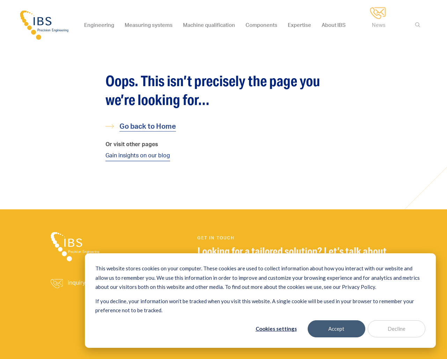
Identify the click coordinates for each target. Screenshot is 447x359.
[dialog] (260, 300)
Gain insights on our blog (137, 155)
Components (261, 25)
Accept (336, 329)
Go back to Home (147, 126)
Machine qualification (209, 25)
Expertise (299, 25)
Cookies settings (276, 329)
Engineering (99, 25)
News (379, 25)
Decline (396, 329)
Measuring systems (149, 25)
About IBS (334, 25)
